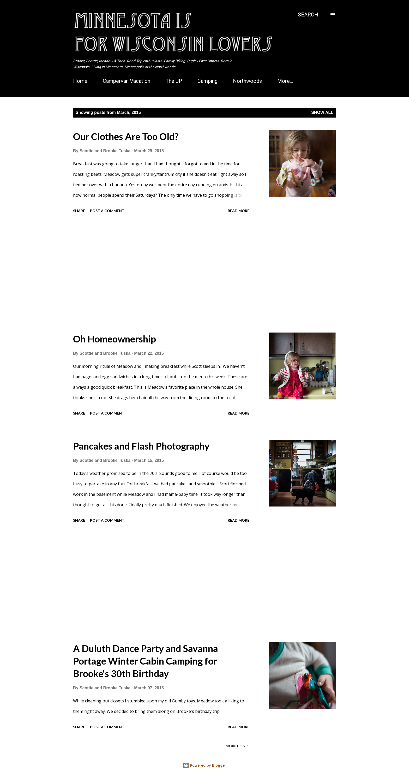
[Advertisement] (161, 273)
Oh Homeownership (114, 339)
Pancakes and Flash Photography (141, 446)
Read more (238, 210)
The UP (174, 81)
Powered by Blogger (204, 765)
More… (285, 81)
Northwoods (247, 81)
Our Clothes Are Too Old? (125, 136)
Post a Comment (107, 210)
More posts (237, 746)
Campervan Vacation (126, 81)
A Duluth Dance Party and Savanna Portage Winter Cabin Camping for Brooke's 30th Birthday (145, 661)
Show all (322, 112)
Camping (207, 81)
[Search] (308, 14)
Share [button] (79, 210)
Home (80, 81)
